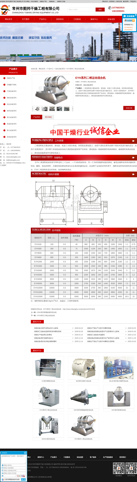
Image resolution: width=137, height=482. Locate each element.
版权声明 (57, 464)
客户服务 (93, 457)
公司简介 (27, 457)
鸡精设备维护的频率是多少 (43, 338)
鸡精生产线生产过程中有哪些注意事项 (100, 341)
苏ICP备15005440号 (67, 464)
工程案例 (77, 19)
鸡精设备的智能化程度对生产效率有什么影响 (102, 338)
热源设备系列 (11, 124)
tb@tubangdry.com (13, 160)
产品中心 (42, 19)
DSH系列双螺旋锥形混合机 (47, 312)
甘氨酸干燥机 (11, 85)
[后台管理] (48, 477)
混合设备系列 (11, 104)
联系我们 (112, 1)
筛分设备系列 (11, 117)
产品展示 (53, 457)
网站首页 (105, 1)
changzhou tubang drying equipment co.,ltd (31, 10)
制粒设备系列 (11, 98)
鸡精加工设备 (61, 1)
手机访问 (133, 1)
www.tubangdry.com (13, 157)
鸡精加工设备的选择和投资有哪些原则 (47, 331)
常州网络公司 (32, 477)
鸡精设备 (52, 1)
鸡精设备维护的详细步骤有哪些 (45, 341)
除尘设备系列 (11, 130)
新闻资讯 (60, 19)
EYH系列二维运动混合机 (75, 69)
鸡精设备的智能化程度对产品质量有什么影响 (102, 331)
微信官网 (125, 1)
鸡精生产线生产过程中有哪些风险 (98, 328)
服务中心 (94, 19)
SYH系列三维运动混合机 (46, 315)
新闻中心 (41, 457)
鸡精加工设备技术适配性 (95, 335)
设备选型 (111, 19)
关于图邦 (25, 19)
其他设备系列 (11, 137)
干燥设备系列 (11, 91)
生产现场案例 (108, 457)
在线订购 (129, 108)
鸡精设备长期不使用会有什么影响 (45, 328)
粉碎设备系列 (11, 111)
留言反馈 (119, 1)
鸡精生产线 (43, 1)
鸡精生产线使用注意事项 (42, 335)
